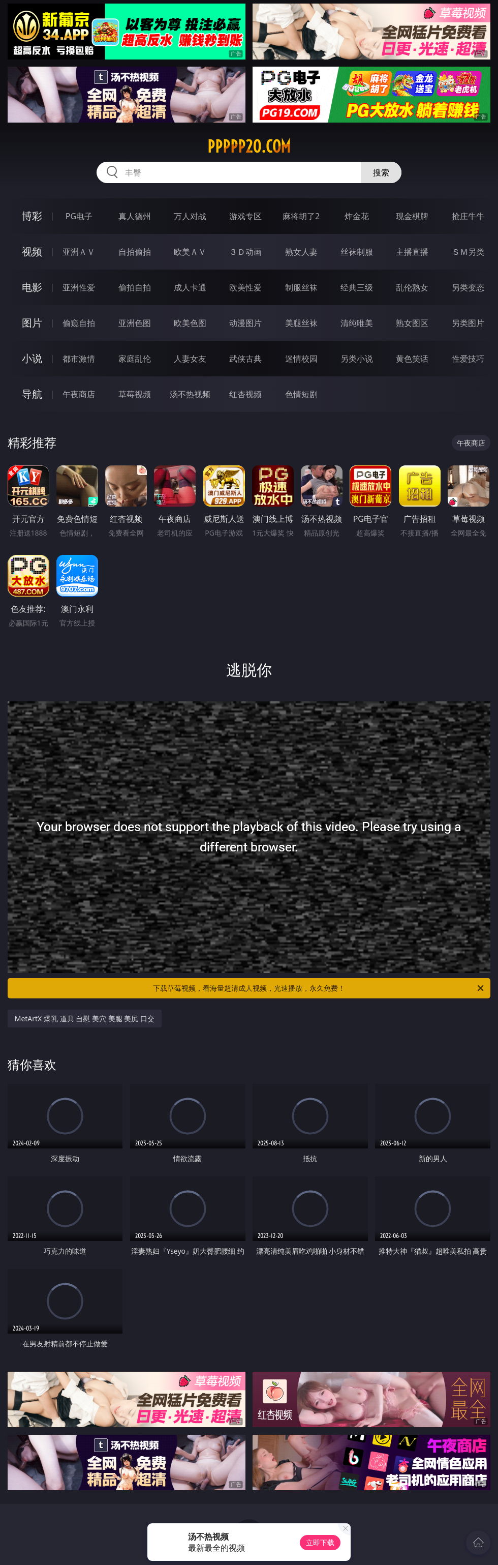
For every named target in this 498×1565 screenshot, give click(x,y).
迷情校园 (301, 358)
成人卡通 (190, 287)
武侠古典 (245, 358)
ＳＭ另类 (468, 251)
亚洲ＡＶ (79, 251)
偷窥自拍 (79, 323)
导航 (32, 394)
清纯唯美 (356, 323)
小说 (32, 358)
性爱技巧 (468, 358)
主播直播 (412, 251)
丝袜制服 (356, 251)
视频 (32, 251)
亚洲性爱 (79, 287)
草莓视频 (134, 394)
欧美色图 (190, 323)
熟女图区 (412, 323)
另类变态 (468, 287)
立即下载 (320, 1542)
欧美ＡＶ (190, 251)
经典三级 (356, 287)
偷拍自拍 (134, 287)
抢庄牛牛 (468, 216)
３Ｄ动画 (245, 251)
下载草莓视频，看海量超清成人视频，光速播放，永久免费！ (319, 988)
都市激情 (79, 358)
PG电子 (79, 216)
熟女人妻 (301, 251)
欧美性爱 (245, 287)
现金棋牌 (412, 216)
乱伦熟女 (412, 287)
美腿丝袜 (301, 323)
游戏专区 (245, 216)
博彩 (32, 216)
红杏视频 (245, 394)
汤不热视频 (190, 394)
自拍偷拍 (134, 251)
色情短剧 (301, 394)
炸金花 (357, 216)
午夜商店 (79, 394)
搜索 (381, 172)
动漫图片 (245, 323)
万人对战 (190, 216)
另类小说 (356, 358)
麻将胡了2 (301, 216)
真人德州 (134, 216)
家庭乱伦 (134, 358)
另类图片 (468, 323)
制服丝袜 (301, 287)
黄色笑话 (412, 358)
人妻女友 (190, 358)
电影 (32, 287)
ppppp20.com (249, 146)
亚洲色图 (134, 323)
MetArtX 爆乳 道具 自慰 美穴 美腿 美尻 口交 (84, 1018)
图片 (32, 323)
